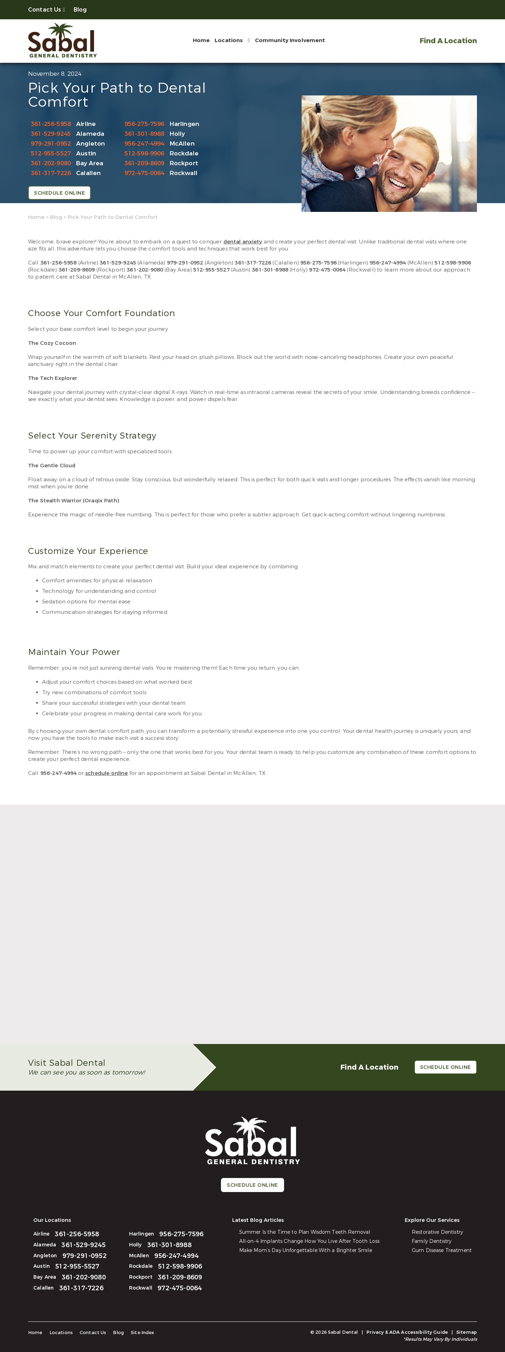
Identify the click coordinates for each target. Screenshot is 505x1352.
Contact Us (44, 9)
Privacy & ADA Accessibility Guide (407, 1332)
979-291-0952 (51, 144)
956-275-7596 (144, 124)
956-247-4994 (144, 144)
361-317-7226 (51, 173)
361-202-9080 (51, 163)
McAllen (182, 144)
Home (201, 40)
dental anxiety (242, 241)
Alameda (90, 134)
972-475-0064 (144, 173)
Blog (80, 9)
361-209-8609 (144, 163)
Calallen (88, 173)
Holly (177, 134)
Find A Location (448, 41)
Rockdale (184, 153)
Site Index (142, 1333)
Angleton (90, 144)
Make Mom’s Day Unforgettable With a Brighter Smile (305, 1250)
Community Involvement (290, 40)
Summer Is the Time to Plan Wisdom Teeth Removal (304, 1232)
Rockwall (183, 173)
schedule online (106, 773)
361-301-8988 (144, 134)
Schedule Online (59, 193)
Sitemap (466, 1332)
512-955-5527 (51, 153)
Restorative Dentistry (437, 1232)
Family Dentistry (431, 1241)
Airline (86, 124)
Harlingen (185, 124)
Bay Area (89, 163)
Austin (86, 153)
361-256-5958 (51, 124)
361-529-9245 (51, 134)
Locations (229, 40)
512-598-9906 (144, 153)
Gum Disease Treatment (442, 1250)
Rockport (184, 163)
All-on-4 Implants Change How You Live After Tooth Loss (309, 1241)
